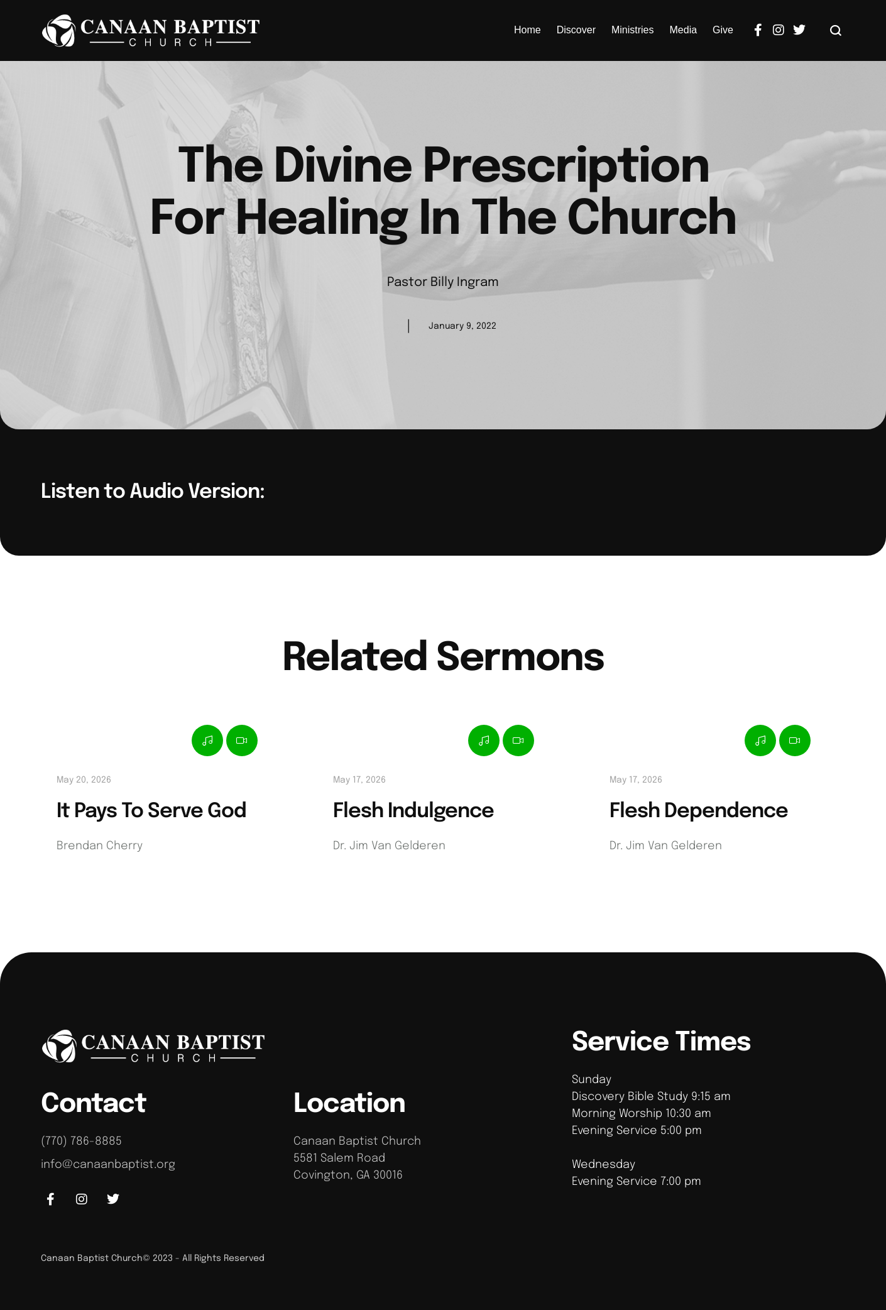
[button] (836, 30)
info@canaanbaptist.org (108, 1164)
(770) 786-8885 (81, 1141)
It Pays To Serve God (151, 811)
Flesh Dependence (699, 811)
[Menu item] (527, 30)
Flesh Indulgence (413, 811)
